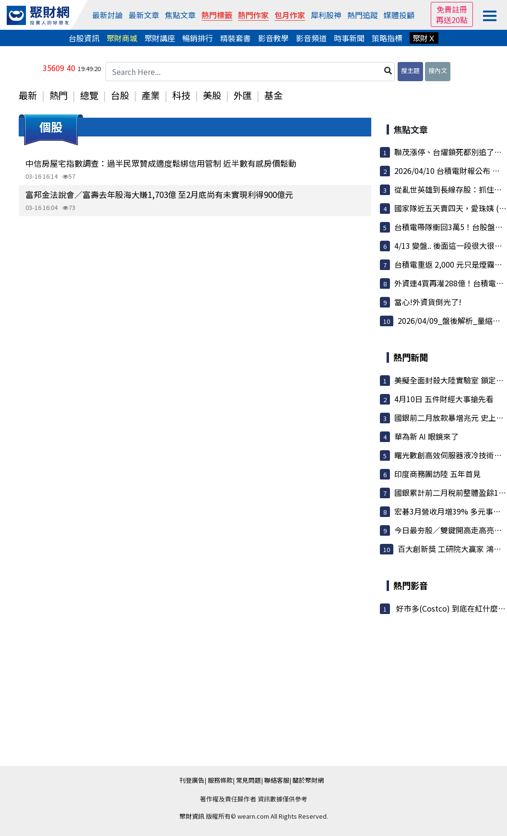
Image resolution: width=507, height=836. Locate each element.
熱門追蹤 (362, 15)
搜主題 (410, 70)
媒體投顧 (399, 15)
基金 (273, 95)
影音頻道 (311, 38)
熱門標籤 (216, 15)
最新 (28, 95)
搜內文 (437, 70)
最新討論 (107, 15)
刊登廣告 (191, 780)
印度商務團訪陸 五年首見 (437, 473)
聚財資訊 (191, 816)
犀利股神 (326, 15)
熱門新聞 (410, 357)
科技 (181, 95)
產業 (150, 95)
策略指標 (387, 38)
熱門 (58, 95)
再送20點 (452, 19)
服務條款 (220, 780)
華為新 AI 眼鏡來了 (426, 436)
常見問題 (248, 780)
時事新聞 (349, 38)
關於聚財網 (308, 780)
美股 (212, 95)
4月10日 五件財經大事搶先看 (444, 399)
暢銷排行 (197, 38)
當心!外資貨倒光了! (427, 301)
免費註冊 (451, 9)
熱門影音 (410, 585)
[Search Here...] (250, 71)
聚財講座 (159, 38)
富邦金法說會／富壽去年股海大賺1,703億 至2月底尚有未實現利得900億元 (159, 194)
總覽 (89, 95)
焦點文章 (180, 15)
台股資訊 (84, 38)
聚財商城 (121, 38)
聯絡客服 (276, 780)
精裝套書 (235, 38)
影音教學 (273, 38)
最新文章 (144, 15)
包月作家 (289, 15)
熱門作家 (253, 15)
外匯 (243, 95)
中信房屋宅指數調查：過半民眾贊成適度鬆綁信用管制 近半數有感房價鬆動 (160, 163)
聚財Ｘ (424, 38)
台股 (120, 95)
